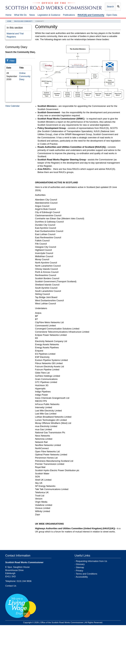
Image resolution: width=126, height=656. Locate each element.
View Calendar (12, 106)
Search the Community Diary (20, 52)
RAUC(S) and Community (91, 15)
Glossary (80, 564)
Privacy (79, 570)
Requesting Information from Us (91, 561)
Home (8, 15)
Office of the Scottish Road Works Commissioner (61, 622)
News (32, 15)
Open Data (111, 15)
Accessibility (82, 577)
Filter (10, 60)
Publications (69, 15)
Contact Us (10, 586)
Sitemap (80, 567)
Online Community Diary (24, 76)
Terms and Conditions (86, 574)
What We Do (20, 15)
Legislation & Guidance (49, 15)
